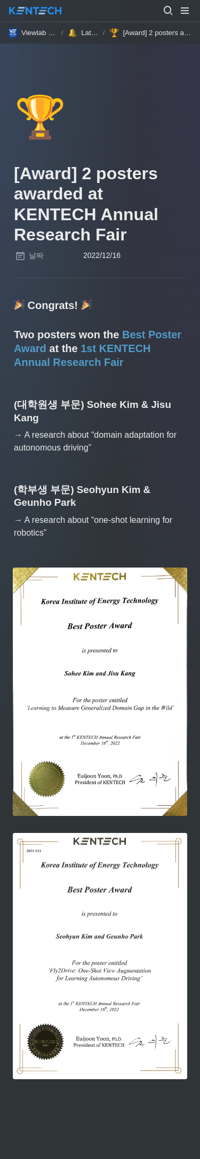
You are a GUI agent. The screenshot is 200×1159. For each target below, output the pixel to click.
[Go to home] (35, 10)
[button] (168, 10)
